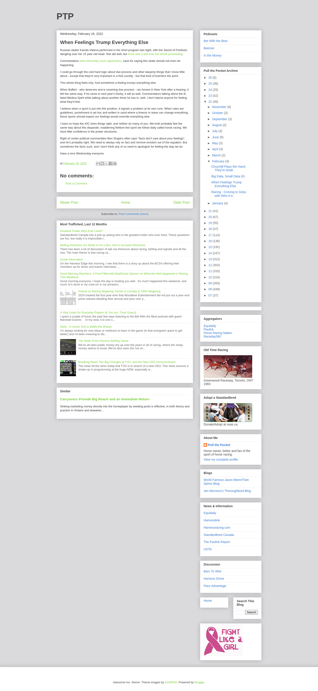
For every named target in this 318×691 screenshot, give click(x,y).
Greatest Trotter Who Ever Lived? (81, 231)
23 (210, 95)
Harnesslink (212, 520)
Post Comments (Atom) (133, 214)
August (217, 125)
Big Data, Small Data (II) (228, 176)
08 (210, 289)
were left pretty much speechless (100, 61)
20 (210, 217)
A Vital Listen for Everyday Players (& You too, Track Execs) (98, 312)
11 (210, 271)
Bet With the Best (215, 41)
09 (210, 283)
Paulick (209, 329)
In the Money (212, 55)
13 (210, 259)
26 (210, 77)
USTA (208, 549)
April (215, 149)
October (218, 113)
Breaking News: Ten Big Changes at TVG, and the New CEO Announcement (126, 362)
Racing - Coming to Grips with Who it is (228, 193)
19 (210, 223)
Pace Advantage (215, 586)
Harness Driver (214, 578)
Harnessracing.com (217, 527)
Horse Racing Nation (218, 333)
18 (210, 229)
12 (210, 265)
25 (210, 83)
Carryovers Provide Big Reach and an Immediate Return (105, 399)
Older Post (181, 202)
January (218, 203)
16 (210, 241)
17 (210, 235)
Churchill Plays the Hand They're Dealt (228, 168)
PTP (65, 16)
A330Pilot (171, 682)
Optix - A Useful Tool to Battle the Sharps (86, 326)
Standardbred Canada (219, 535)
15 (210, 247)
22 (210, 101)
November (219, 107)
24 (210, 89)
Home (125, 202)
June (216, 137)
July (215, 131)
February (218, 161)
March (216, 155)
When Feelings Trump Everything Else (226, 184)
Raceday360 (212, 336)
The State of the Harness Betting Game (103, 340)
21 (210, 211)
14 (210, 253)
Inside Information (71, 259)
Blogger (199, 682)
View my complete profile (221, 459)
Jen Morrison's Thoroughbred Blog (227, 491)
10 (210, 277)
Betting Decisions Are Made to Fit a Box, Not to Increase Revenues (103, 245)
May (215, 143)
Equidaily (210, 326)
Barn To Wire (212, 571)
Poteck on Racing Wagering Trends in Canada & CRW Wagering (119, 291)
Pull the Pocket (219, 445)
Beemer (209, 48)
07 (210, 295)
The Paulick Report (217, 542)
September (220, 119)
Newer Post (69, 202)
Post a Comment (76, 183)
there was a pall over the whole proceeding (155, 54)
